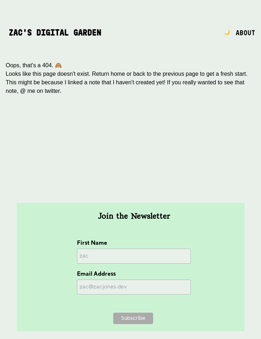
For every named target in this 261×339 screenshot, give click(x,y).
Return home (108, 74)
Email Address (96, 274)
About (245, 33)
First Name (92, 243)
